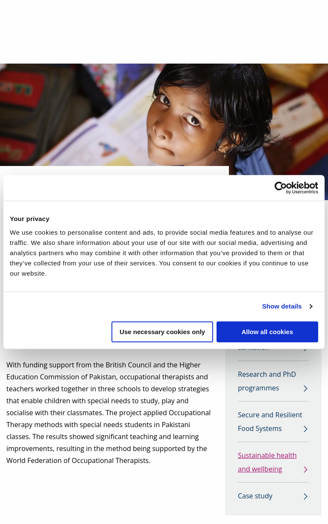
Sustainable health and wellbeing (267, 462)
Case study (255, 496)
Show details (282, 306)
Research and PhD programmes (267, 381)
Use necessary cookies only (162, 331)
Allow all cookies (267, 331)
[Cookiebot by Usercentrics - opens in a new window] (280, 187)
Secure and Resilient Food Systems (270, 421)
